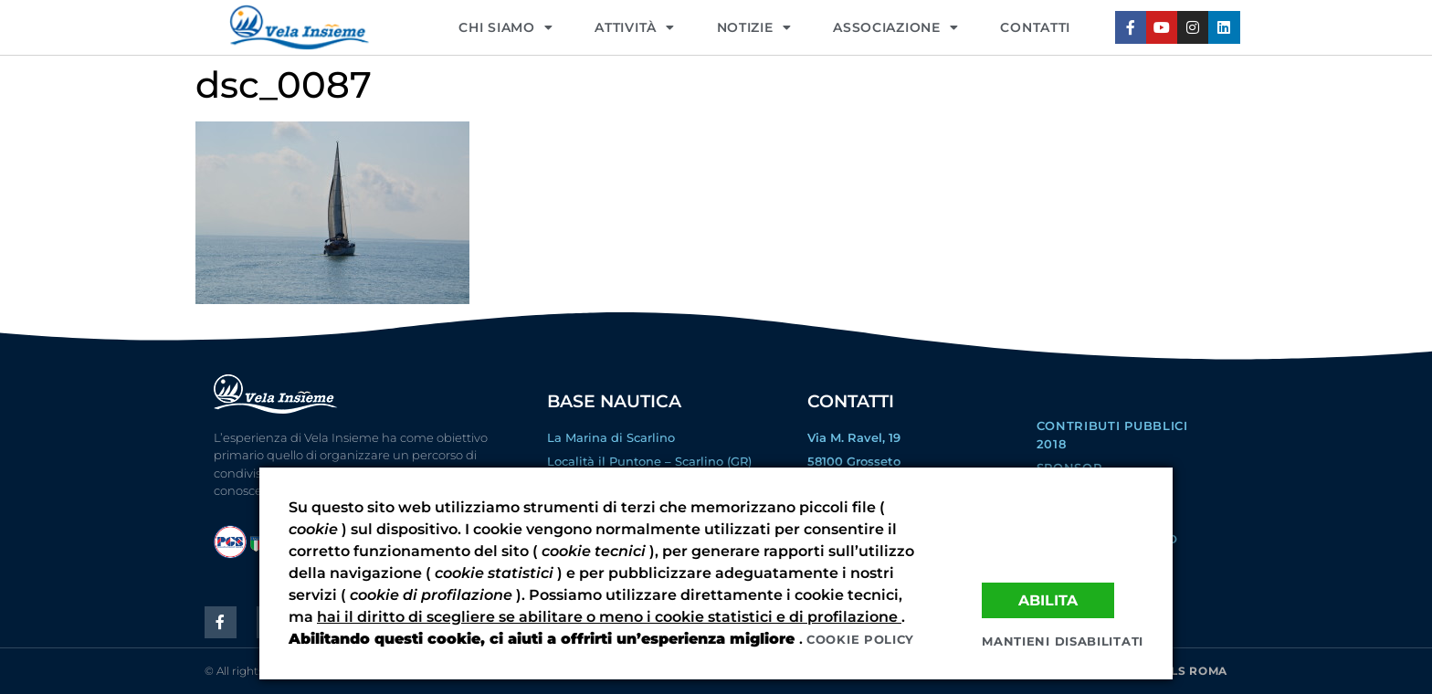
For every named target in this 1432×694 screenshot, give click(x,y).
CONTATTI (1035, 27)
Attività (634, 27)
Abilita (1048, 600)
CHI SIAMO (505, 27)
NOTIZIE (754, 27)
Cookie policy (860, 639)
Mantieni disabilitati (1062, 641)
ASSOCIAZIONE (895, 27)
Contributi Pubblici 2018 (1112, 434)
